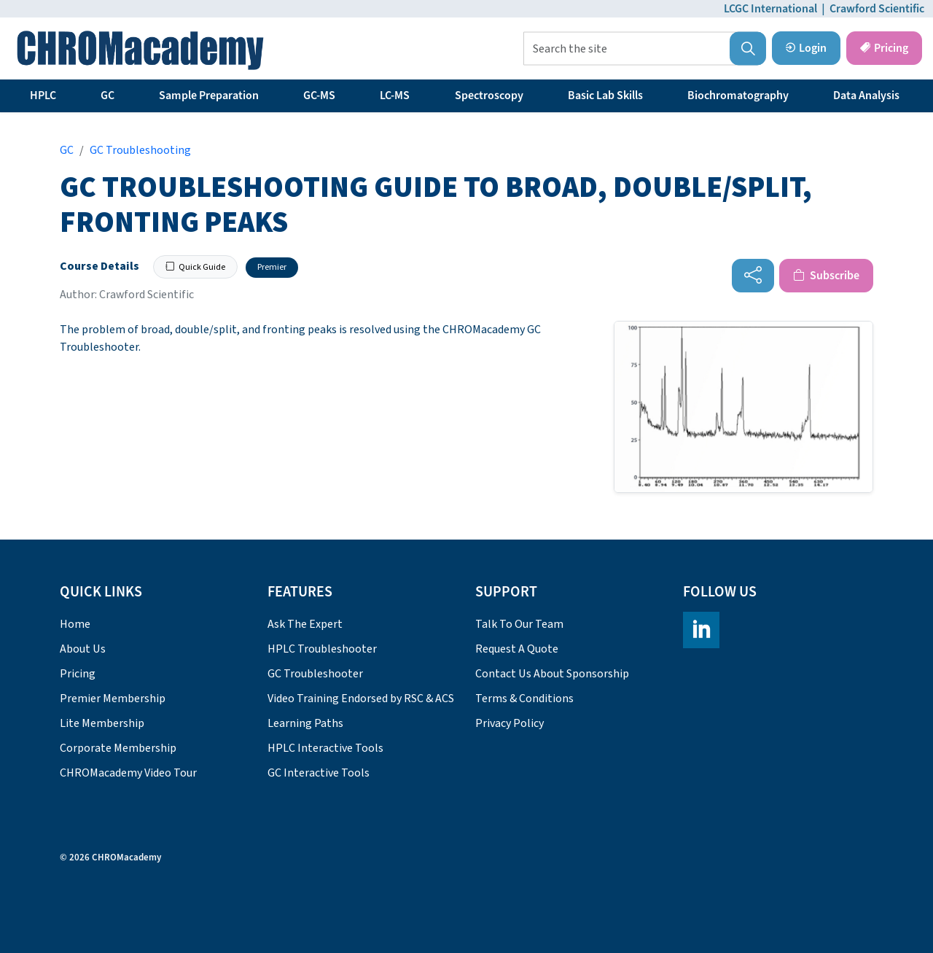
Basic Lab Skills (605, 95)
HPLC (43, 95)
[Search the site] (644, 49)
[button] (748, 49)
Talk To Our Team (519, 624)
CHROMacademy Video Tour (128, 773)
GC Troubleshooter (315, 674)
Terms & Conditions (524, 699)
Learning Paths (305, 723)
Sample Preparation (209, 95)
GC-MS (319, 95)
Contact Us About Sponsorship (552, 674)
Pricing (884, 48)
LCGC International (770, 9)
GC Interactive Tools (319, 773)
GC (107, 95)
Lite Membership (102, 723)
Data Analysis (866, 95)
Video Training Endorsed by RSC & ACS (361, 699)
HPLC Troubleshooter (322, 649)
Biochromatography (738, 95)
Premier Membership (112, 699)
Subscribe (826, 276)
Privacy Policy (509, 723)
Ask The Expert (305, 624)
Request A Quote (516, 649)
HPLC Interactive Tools (325, 748)
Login (806, 48)
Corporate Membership (118, 748)
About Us (83, 649)
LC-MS (395, 95)
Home (75, 624)
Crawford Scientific (876, 9)
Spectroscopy (489, 95)
